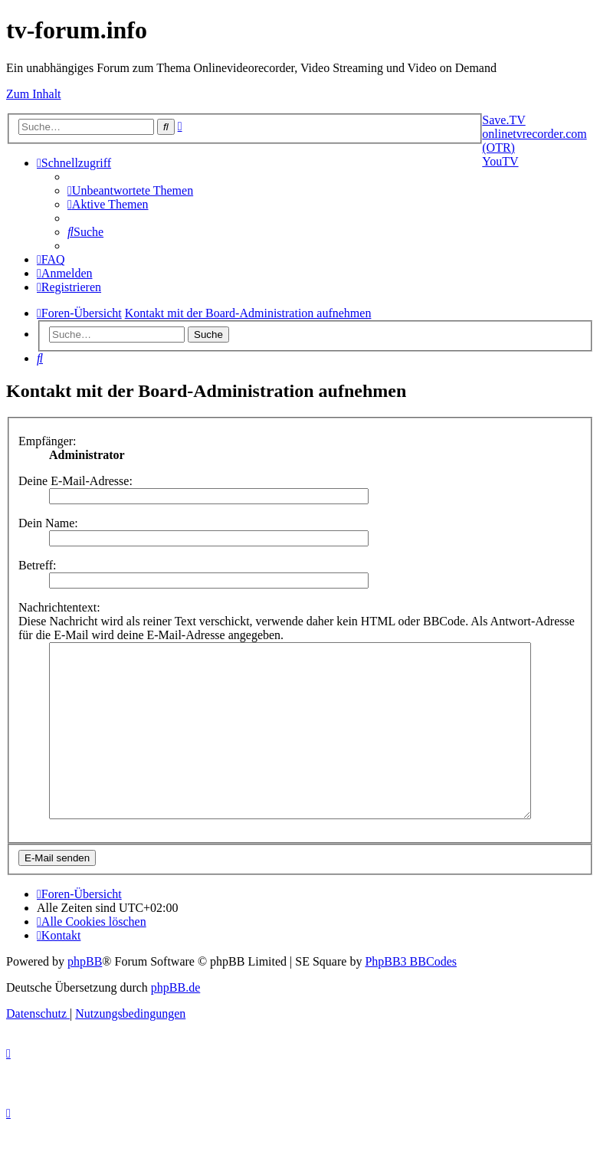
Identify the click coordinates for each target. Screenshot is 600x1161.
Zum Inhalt (33, 93)
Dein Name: (48, 523)
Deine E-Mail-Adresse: (75, 480)
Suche (208, 334)
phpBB (84, 995)
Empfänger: (47, 441)
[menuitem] (130, 190)
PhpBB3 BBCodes (411, 995)
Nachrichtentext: (59, 607)
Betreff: (37, 565)
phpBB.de (175, 1021)
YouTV (500, 161)
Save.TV (503, 119)
